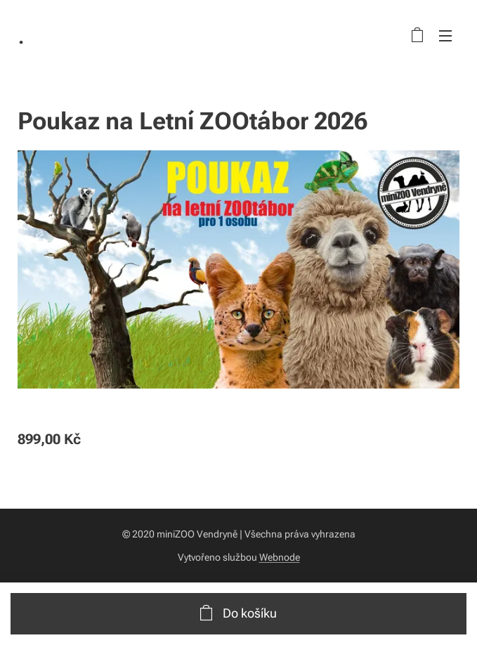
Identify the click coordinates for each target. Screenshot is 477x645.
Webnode (279, 557)
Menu (445, 36)
